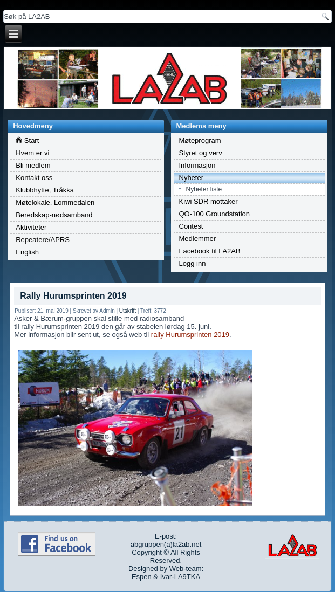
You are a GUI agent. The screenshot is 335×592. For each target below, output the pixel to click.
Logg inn (192, 263)
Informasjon (197, 165)
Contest (191, 226)
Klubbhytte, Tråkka (45, 190)
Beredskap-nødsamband (54, 215)
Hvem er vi (32, 153)
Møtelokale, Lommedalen (55, 202)
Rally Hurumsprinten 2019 (73, 295)
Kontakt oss (34, 178)
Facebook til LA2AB (210, 251)
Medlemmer (197, 239)
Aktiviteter (31, 227)
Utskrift (127, 311)
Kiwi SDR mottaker (208, 201)
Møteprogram (200, 140)
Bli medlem (33, 165)
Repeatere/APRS (43, 240)
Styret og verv (200, 153)
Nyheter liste (204, 189)
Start (27, 140)
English (27, 252)
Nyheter (191, 178)
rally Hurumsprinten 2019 (190, 335)
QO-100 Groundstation (214, 214)
